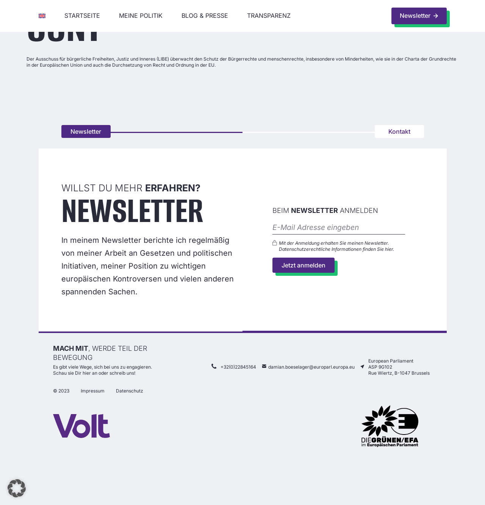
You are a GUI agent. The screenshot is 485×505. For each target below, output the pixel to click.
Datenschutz (129, 392)
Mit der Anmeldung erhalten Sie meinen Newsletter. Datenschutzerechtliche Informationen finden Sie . (336, 246)
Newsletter (85, 131)
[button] (16, 488)
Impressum (93, 392)
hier (389, 249)
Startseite (82, 15)
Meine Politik (141, 15)
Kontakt (399, 131)
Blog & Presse (204, 15)
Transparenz (269, 15)
